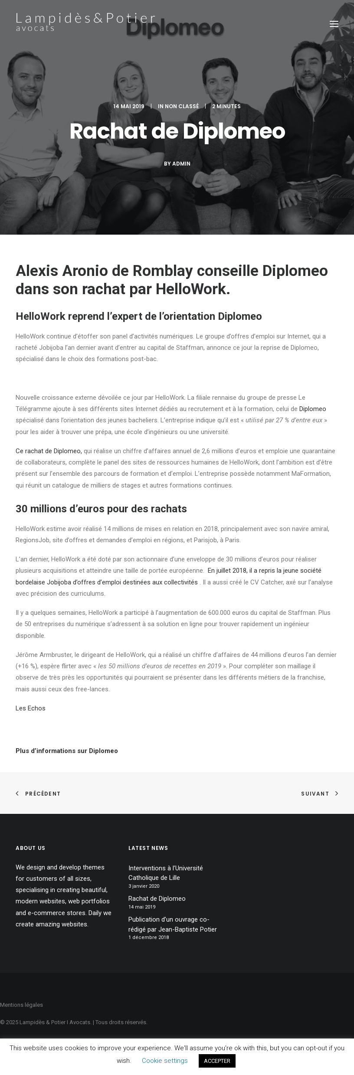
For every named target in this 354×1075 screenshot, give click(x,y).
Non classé (182, 106)
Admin (181, 163)
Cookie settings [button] (165, 1061)
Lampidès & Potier (43, 1022)
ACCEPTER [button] (217, 1061)
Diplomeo (295, 271)
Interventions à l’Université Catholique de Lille (165, 873)
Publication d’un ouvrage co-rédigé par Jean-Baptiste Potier (172, 924)
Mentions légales (21, 1005)
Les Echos (31, 708)
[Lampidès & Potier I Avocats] (85, 24)
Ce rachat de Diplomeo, (49, 451)
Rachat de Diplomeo (157, 898)
